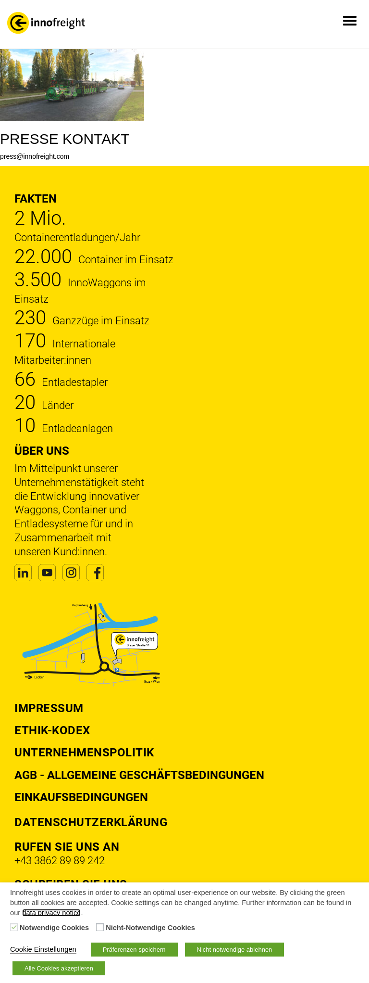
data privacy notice (51, 913)
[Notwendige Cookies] (14, 927)
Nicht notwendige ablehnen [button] (234, 949)
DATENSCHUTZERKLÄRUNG (90, 822)
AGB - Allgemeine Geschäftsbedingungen (139, 775)
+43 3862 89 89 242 (59, 861)
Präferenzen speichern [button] (134, 949)
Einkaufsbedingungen (81, 797)
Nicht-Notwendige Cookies (150, 928)
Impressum (49, 708)
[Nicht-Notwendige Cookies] (100, 927)
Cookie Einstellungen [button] (43, 949)
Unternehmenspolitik (84, 752)
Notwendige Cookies (54, 928)
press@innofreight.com (34, 156)
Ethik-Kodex (52, 730)
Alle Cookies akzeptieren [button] (59, 968)
